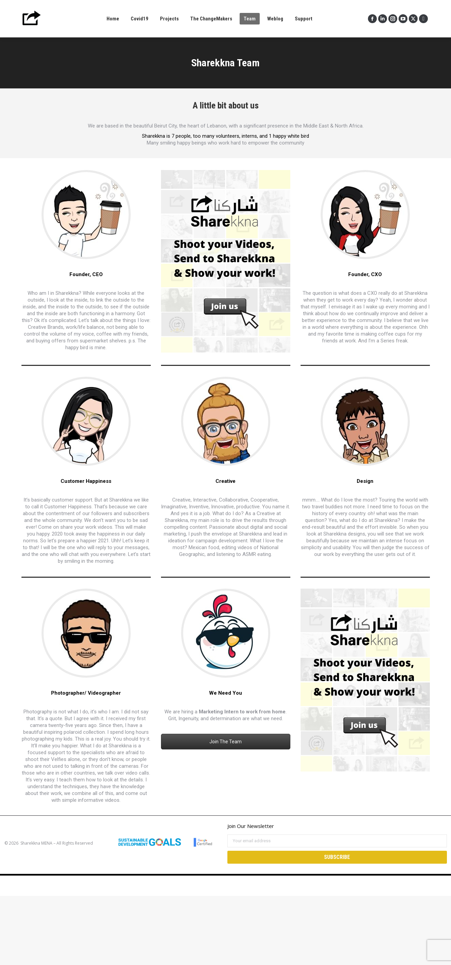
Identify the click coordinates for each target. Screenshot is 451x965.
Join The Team (225, 741)
